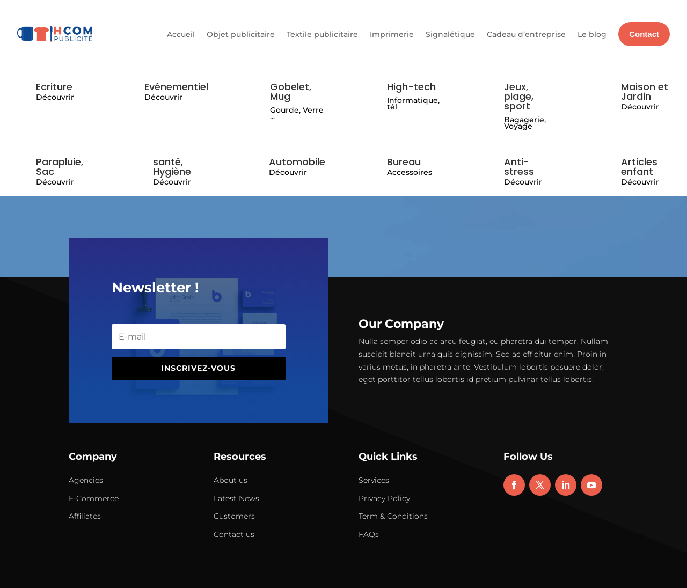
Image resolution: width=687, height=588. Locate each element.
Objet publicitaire (241, 34)
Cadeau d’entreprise (526, 34)
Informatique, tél (413, 103)
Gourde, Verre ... (297, 113)
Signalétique (450, 34)
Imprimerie (392, 34)
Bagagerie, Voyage (525, 123)
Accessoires (409, 172)
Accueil (181, 34)
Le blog (592, 34)
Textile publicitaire (322, 34)
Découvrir (55, 97)
